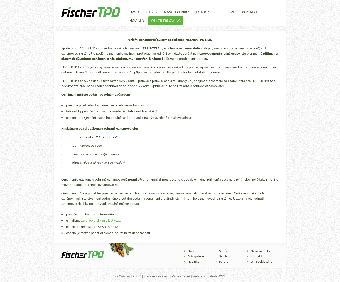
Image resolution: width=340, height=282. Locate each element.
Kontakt (249, 12)
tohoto (94, 214)
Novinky (136, 20)
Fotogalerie (207, 12)
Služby (151, 12)
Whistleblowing (166, 20)
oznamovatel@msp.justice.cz (101, 220)
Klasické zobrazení (156, 276)
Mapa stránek (181, 276)
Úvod (134, 12)
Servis (230, 12)
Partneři (224, 261)
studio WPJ (217, 276)
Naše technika (177, 12)
